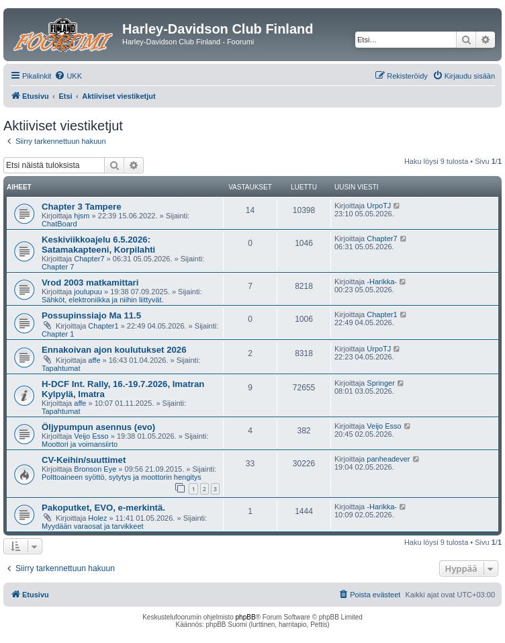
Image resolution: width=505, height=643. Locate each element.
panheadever (388, 459)
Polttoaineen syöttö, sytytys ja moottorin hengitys (121, 477)
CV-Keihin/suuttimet (84, 460)
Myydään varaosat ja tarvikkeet (93, 526)
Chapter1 (103, 326)
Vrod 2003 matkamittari (90, 282)
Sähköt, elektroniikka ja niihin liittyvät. (103, 300)
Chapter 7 (58, 267)
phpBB (246, 617)
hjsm (81, 216)
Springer (381, 383)
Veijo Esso (91, 436)
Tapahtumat (61, 368)
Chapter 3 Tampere (81, 207)
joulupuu (88, 292)
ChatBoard (59, 224)
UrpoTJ (379, 206)
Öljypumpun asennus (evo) (98, 427)
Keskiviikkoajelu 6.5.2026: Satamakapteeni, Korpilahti (98, 244)
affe (94, 360)
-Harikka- (382, 281)
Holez (97, 518)
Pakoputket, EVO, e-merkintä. (103, 508)
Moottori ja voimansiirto (80, 444)
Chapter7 (89, 259)
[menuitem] (68, 76)
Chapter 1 (58, 334)
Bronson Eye (95, 469)
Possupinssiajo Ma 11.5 (91, 315)
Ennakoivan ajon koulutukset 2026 (114, 350)
